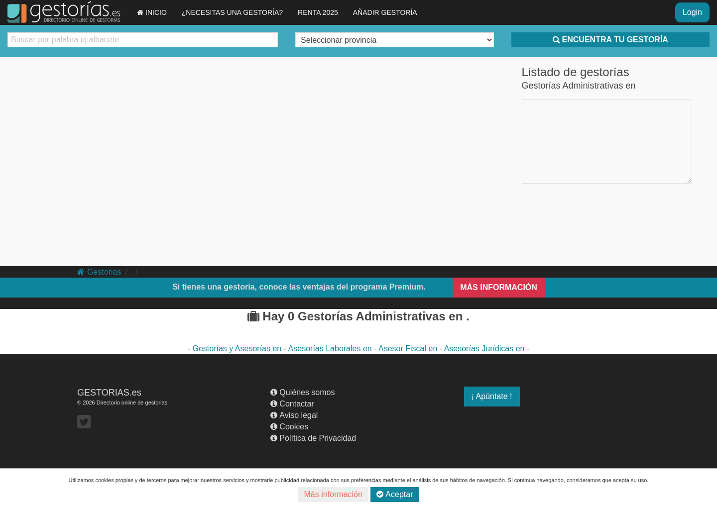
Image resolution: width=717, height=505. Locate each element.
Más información (333, 494)
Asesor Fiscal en (409, 348)
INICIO (152, 12)
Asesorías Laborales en (331, 348)
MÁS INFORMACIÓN (498, 287)
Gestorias (99, 272)
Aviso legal (294, 415)
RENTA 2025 (318, 12)
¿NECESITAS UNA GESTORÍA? (232, 12)
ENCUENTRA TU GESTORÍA (610, 39)
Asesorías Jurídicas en (485, 348)
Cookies (289, 426)
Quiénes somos (302, 392)
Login (692, 12)
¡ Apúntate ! (492, 396)
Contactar (292, 404)
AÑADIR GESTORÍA (385, 12)
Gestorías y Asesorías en (238, 348)
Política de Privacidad (313, 438)
